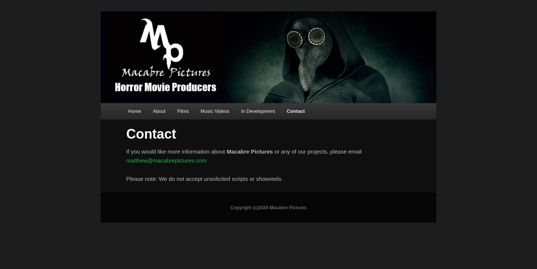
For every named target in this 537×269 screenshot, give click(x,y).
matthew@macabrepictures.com (166, 160)
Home (134, 111)
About (159, 111)
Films (183, 111)
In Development (258, 111)
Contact (296, 111)
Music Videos (215, 111)
